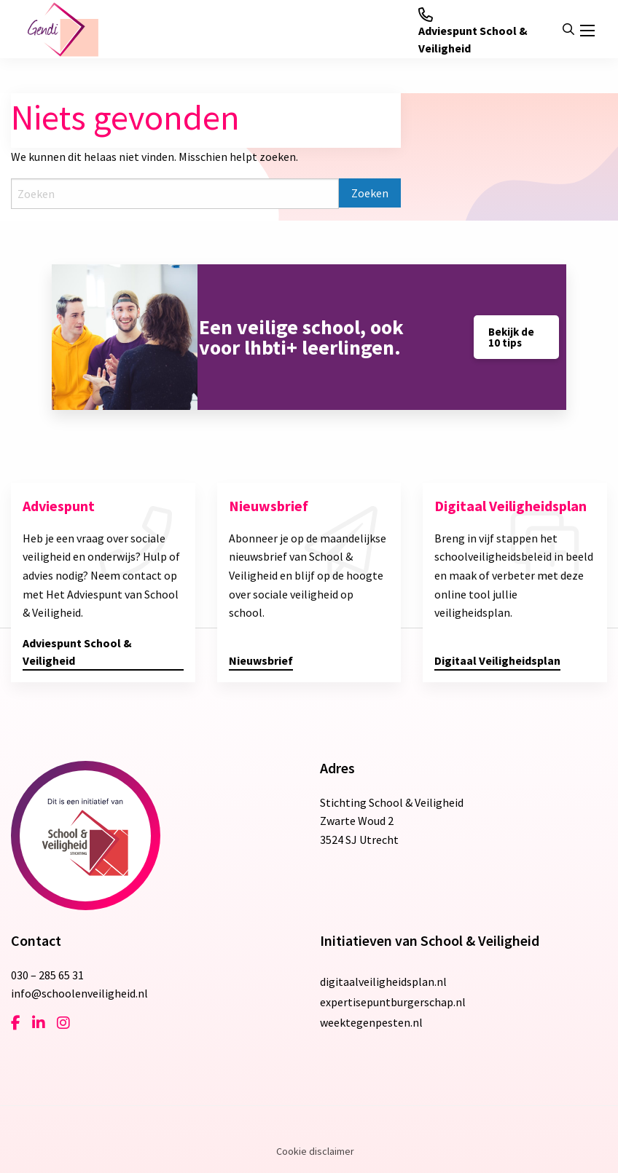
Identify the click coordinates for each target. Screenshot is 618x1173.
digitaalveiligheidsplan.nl (383, 981)
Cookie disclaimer (315, 1151)
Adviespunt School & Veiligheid (473, 31)
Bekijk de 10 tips (511, 337)
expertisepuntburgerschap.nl (393, 1002)
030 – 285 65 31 (47, 975)
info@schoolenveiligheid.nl (79, 993)
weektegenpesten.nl (371, 1022)
